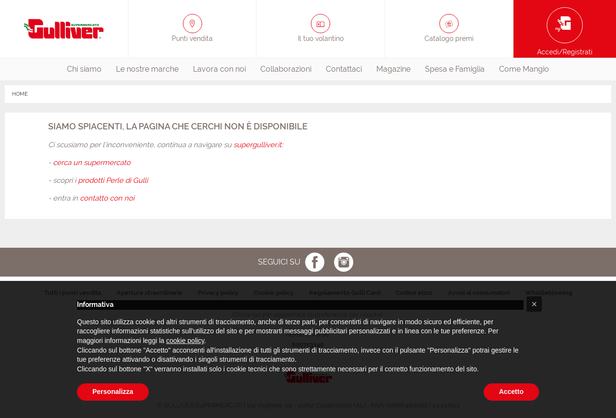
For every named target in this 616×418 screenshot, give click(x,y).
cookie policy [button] (185, 340)
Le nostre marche (147, 69)
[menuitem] (84, 69)
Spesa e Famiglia (455, 69)
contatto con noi (107, 198)
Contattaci (344, 69)
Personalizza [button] (112, 391)
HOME (20, 94)
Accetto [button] (511, 391)
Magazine (393, 69)
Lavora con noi (219, 69)
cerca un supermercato (91, 162)
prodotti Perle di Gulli (113, 180)
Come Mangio (524, 69)
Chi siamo (84, 69)
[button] (534, 304)
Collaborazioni (285, 69)
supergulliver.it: (258, 144)
